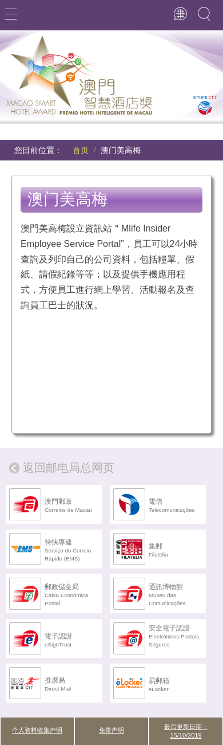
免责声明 (111, 730)
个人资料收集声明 (37, 730)
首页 (81, 150)
